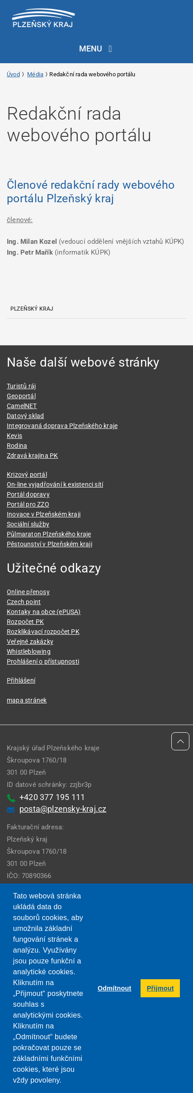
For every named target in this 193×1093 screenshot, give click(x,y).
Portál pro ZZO (28, 504)
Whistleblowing (29, 651)
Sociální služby (28, 524)
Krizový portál (27, 474)
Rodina (17, 445)
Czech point (24, 601)
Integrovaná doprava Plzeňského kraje (62, 425)
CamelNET (22, 405)
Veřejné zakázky (30, 641)
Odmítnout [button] (115, 988)
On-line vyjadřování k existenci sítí (55, 484)
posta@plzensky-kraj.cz (62, 809)
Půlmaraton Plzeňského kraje (49, 534)
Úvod (13, 74)
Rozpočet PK (25, 621)
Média (35, 74)
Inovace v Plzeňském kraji (43, 514)
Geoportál (21, 396)
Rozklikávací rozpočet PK (43, 631)
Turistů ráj (21, 386)
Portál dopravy (28, 494)
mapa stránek (27, 700)
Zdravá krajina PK (32, 455)
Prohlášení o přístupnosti (43, 661)
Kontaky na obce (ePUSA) (44, 611)
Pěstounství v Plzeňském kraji (49, 544)
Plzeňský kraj (32, 309)
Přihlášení (21, 680)
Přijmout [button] (160, 988)
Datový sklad (25, 415)
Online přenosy (28, 591)
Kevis (14, 435)
